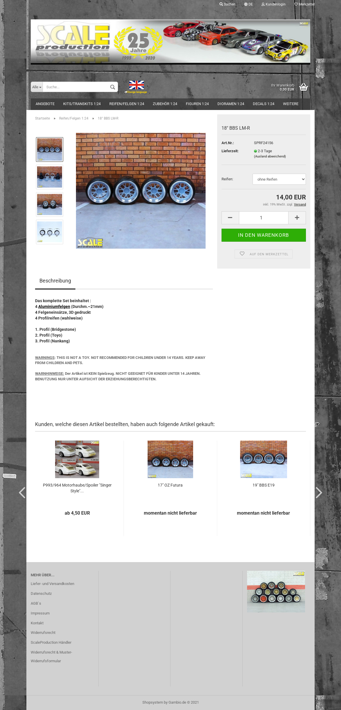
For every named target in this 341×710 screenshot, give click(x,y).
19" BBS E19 (264, 485)
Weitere (290, 104)
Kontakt (37, 623)
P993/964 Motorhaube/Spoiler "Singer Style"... (77, 488)
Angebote (45, 104)
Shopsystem (152, 702)
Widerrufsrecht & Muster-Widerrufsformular (51, 656)
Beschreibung (55, 281)
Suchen (227, 4)
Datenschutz (41, 593)
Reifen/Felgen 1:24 (126, 104)
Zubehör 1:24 (165, 104)
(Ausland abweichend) (270, 156)
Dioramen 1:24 (230, 104)
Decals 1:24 (263, 104)
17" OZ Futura (170, 485)
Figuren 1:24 (197, 104)
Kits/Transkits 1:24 (82, 104)
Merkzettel (304, 4)
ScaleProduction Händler (51, 642)
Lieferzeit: (230, 151)
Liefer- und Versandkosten (52, 583)
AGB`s (36, 603)
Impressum (40, 613)
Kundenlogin (274, 4)
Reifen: (227, 179)
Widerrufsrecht (43, 632)
